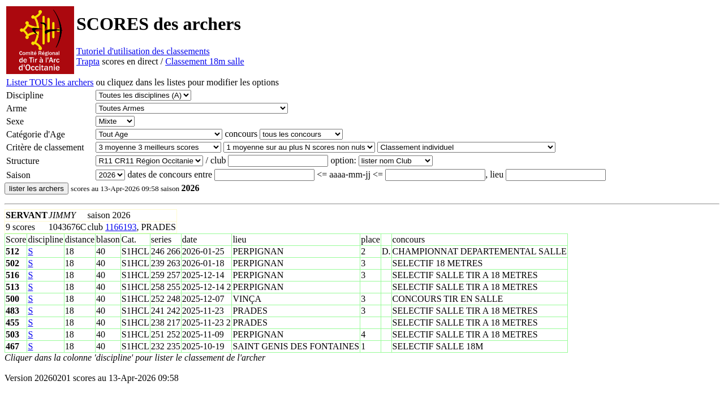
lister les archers (36, 188)
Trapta (88, 61)
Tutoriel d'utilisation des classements (143, 51)
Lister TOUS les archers (49, 82)
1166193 (120, 227)
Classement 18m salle (204, 61)
